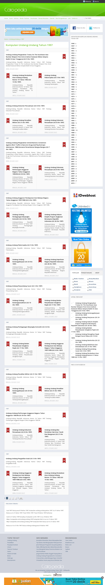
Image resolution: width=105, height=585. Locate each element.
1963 (72, 80)
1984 (72, 120)
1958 (72, 68)
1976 (72, 101)
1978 (72, 106)
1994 (72, 145)
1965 (72, 84)
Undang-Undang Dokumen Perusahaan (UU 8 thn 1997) (25, 106)
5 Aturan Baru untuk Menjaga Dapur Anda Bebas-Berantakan (53, 558)
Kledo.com (68, 545)
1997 (22, 39)
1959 (72, 70)
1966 (72, 87)
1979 (72, 108)
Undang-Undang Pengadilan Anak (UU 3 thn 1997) (23, 458)
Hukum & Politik (11, 554)
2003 (72, 166)
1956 (72, 63)
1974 (72, 96)
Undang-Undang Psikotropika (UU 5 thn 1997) (22, 245)
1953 (72, 55)
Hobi (90, 290)
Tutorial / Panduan (12, 549)
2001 (72, 161)
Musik (76, 284)
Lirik (69, 18)
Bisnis (76, 281)
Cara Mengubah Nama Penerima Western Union (50, 549)
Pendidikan (10, 542)
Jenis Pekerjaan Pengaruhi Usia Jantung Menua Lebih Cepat (52, 545)
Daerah (52, 18)
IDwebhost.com (69, 542)
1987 (72, 128)
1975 (72, 99)
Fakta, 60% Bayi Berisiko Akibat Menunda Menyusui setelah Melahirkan (56, 547)
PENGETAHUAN (86, 273)
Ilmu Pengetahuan (61, 18)
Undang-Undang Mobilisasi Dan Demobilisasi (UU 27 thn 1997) (86, 346)
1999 (72, 157)
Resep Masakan (43, 18)
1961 (72, 75)
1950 (72, 48)
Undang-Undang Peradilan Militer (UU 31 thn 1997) (23, 374)
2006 (72, 173)
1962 (72, 77)
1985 (72, 123)
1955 (72, 60)
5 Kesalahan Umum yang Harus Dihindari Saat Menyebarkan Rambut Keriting (58, 560)
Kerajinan (77, 290)
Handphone (77, 287)
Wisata (91, 281)
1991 (72, 137)
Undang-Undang (15, 39)
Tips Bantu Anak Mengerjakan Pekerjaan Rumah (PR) (51, 542)
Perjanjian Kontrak (12, 545)
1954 (72, 58)
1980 (72, 111)
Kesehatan (34, 18)
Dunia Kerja (92, 287)
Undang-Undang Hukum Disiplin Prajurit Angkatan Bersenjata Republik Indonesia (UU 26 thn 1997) (84, 323)
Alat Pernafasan (40, 551)
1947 (72, 46)
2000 (72, 159)
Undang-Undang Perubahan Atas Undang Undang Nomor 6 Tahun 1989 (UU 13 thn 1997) (85, 355)
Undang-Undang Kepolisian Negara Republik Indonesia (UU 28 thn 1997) (54, 262)
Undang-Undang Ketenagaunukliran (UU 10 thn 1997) (21, 302)
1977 (72, 104)
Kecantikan (92, 284)
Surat (11, 18)
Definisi (16, 18)
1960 (72, 72)
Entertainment (11, 560)
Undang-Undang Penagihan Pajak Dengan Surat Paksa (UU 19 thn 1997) (85, 336)
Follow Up (88, 1)
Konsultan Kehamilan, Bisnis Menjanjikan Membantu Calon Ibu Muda (55, 540)
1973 (72, 94)
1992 (72, 140)
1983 (72, 118)
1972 (72, 92)
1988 (72, 130)
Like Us (96, 1)
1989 (72, 133)
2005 (72, 171)
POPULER (75, 273)
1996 (72, 149)
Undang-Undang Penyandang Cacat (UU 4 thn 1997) (24, 286)
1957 (72, 65)
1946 (72, 43)
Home (6, 18)
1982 (72, 116)
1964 (72, 82)
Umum (9, 547)
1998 (72, 154)
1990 (72, 135)
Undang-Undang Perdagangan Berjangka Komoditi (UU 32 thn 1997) (21, 217)
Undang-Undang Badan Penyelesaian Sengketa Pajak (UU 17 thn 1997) (53, 302)
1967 (72, 89)
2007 (72, 176)
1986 (72, 125)
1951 (72, 51)
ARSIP (97, 273)
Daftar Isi (74, 18)
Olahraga (10, 558)
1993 (72, 142)
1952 (72, 53)
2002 (72, 164)
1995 (72, 147)
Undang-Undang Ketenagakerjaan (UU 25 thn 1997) (22, 262)
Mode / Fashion (24, 18)
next (21, 498)
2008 (72, 178)
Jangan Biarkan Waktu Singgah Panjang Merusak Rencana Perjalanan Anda (57, 554)
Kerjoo (67, 547)
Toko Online (68, 540)
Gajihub (67, 549)
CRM (66, 551)
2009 (72, 181)
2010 (72, 183)
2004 (72, 169)
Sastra (9, 551)
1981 (72, 113)
